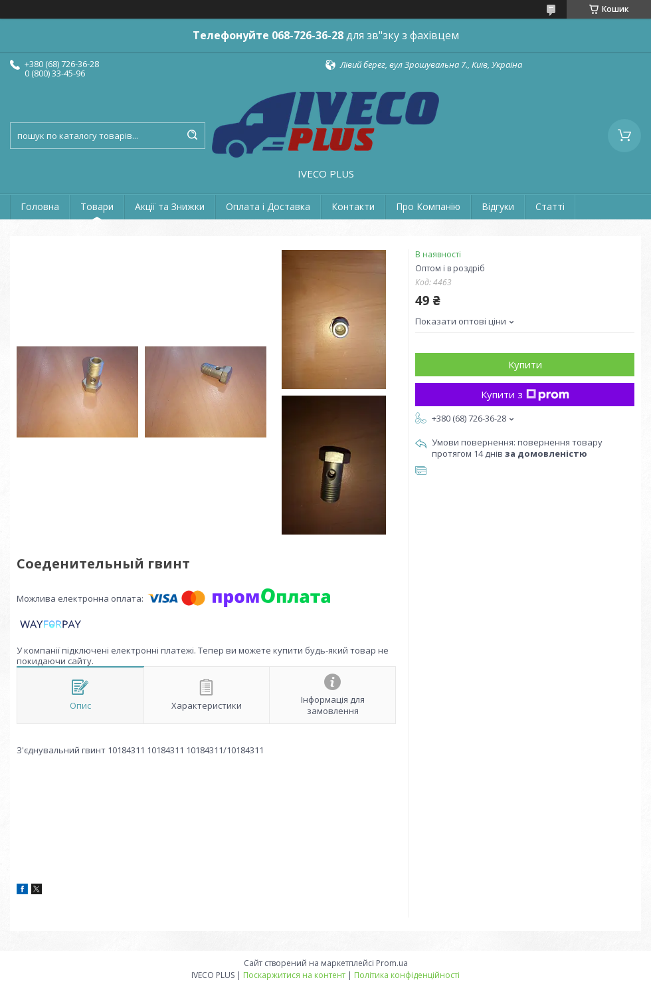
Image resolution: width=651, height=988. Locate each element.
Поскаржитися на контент (294, 975)
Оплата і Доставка (268, 206)
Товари (97, 206)
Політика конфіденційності (407, 975)
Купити (525, 364)
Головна (40, 206)
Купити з (525, 394)
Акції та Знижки (170, 206)
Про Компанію (428, 206)
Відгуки (498, 206)
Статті (550, 206)
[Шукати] (192, 135)
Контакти (353, 206)
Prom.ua (392, 963)
